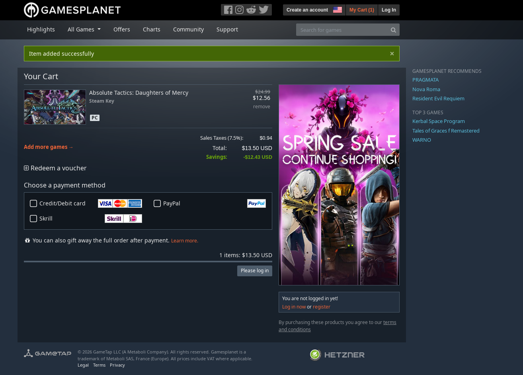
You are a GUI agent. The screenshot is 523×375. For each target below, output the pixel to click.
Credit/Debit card (90, 203)
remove (261, 106)
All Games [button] (82, 29)
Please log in (255, 270)
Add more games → (49, 147)
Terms (99, 365)
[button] (337, 9)
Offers (121, 29)
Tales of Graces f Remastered (446, 130)
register (321, 307)
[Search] (393, 29)
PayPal (214, 203)
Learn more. (184, 241)
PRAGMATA (425, 79)
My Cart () (361, 10)
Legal (83, 365)
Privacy (117, 365)
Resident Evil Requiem (438, 98)
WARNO (421, 139)
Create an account (307, 10)
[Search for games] (342, 29)
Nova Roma (426, 89)
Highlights (41, 29)
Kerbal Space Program (438, 121)
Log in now (294, 307)
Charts (151, 29)
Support (227, 29)
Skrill (90, 218)
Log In (389, 10)
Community (188, 29)
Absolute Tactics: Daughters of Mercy (138, 92)
